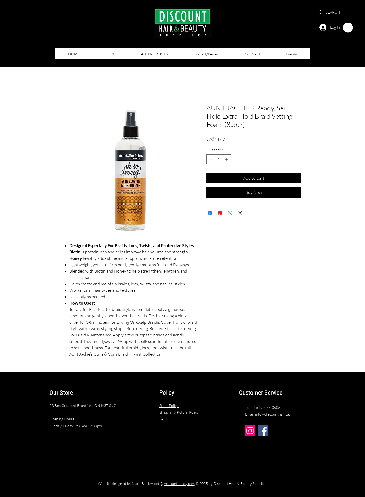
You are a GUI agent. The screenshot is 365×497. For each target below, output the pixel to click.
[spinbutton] (219, 159)
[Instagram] (250, 430)
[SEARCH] (343, 12)
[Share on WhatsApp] (230, 213)
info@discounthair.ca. (272, 414)
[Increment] (227, 159)
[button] (348, 28)
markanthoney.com (179, 483)
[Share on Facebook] (210, 213)
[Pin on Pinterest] (220, 213)
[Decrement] (210, 159)
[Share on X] (240, 213)
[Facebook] (263, 430)
